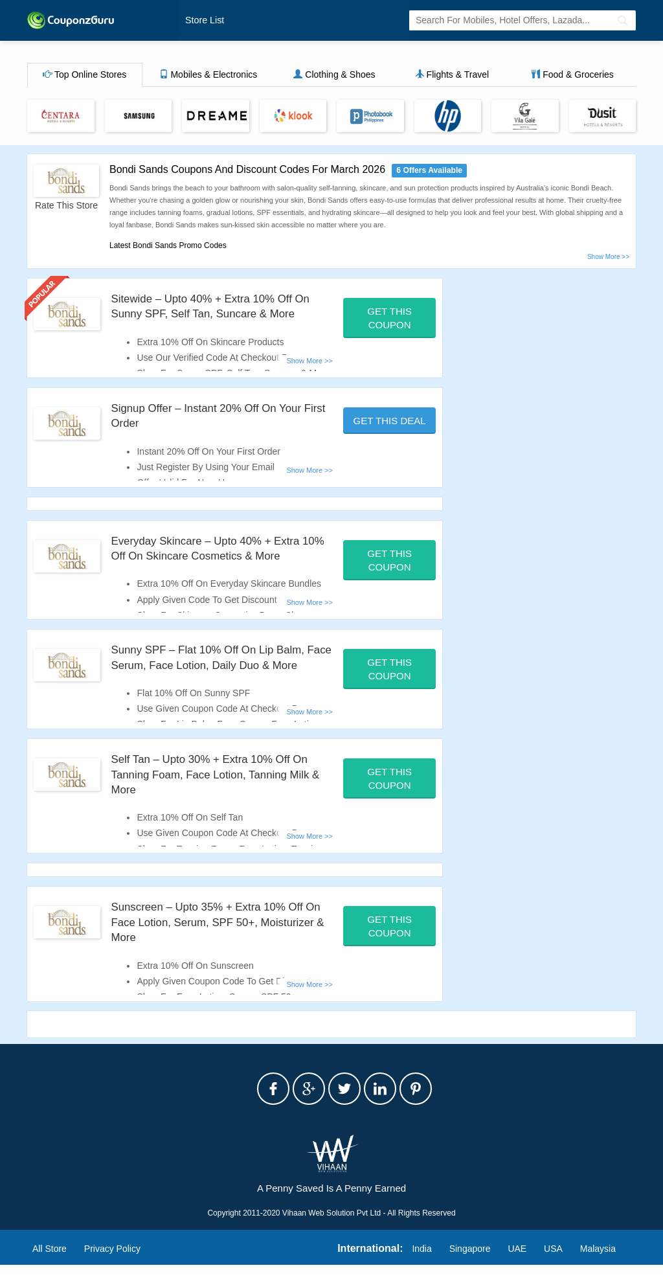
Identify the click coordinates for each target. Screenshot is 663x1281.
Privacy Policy (112, 1264)
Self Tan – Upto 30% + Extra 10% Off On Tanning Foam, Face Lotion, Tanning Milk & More (217, 790)
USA (553, 1264)
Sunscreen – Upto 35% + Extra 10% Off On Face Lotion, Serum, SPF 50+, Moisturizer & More (213, 938)
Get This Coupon (389, 318)
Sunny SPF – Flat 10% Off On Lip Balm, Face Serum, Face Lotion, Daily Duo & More (214, 666)
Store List (204, 21)
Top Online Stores (84, 76)
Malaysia (598, 1264)
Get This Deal (390, 421)
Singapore (470, 1264)
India (421, 1264)
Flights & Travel (452, 76)
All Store (49, 1264)
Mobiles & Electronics (208, 76)
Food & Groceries (572, 76)
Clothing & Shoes (334, 76)
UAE (517, 1264)
